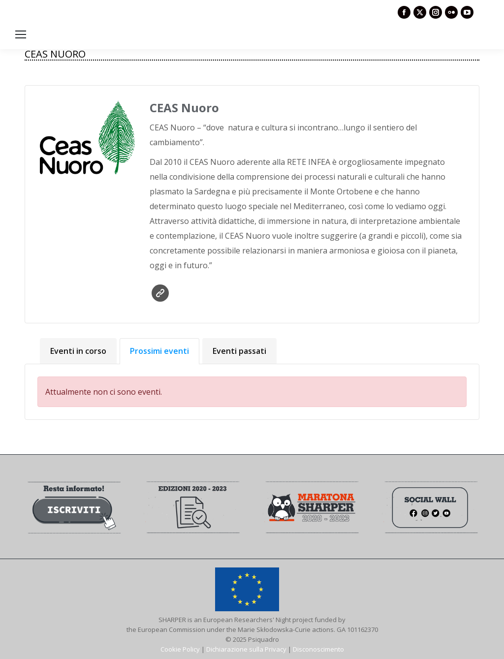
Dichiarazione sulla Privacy (246, 649)
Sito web (160, 293)
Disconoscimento (318, 649)
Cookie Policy (180, 649)
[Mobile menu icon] (21, 34)
